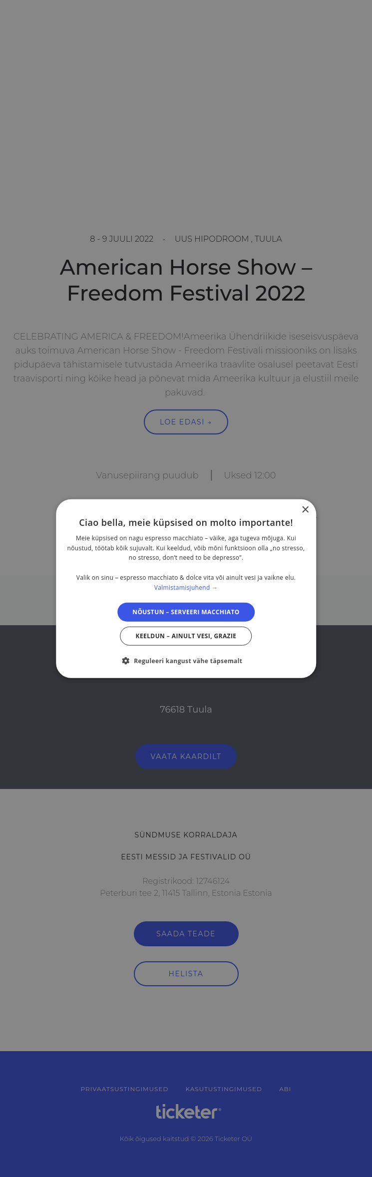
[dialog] (186, 588)
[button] (186, 661)
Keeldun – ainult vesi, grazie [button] (186, 636)
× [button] (305, 509)
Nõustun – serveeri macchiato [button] (186, 611)
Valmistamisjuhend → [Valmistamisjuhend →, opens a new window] (186, 587)
